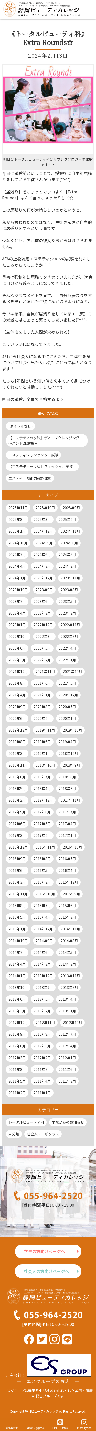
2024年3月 (42, 566)
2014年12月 (43, 928)
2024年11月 (70, 531)
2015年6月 (67, 905)
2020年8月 (42, 706)
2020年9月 (17, 706)
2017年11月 (70, 800)
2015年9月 (71, 893)
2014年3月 (42, 964)
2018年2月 (17, 800)
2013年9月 (44, 987)
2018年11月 (18, 765)
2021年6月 (42, 683)
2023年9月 (44, 589)
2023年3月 (42, 613)
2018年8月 (17, 776)
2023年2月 (67, 613)
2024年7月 (17, 554)
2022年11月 (70, 624)
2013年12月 (43, 975)
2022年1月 (67, 659)
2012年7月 (67, 1034)
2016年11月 (45, 847)
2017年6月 (17, 823)
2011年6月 (67, 1069)
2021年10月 (72, 671)
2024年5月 (67, 554)
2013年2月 (42, 1010)
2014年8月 (69, 940)
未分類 (13, 1133)
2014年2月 (67, 964)
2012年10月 (72, 1022)
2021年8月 (17, 683)
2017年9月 (17, 811)
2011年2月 (17, 1092)
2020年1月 (67, 718)
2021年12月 (18, 671)
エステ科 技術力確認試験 (29, 478)
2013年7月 (69, 987)
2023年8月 (69, 589)
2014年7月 (17, 952)
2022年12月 (43, 624)
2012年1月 (67, 1057)
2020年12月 (68, 694)
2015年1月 (17, 928)
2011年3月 (67, 1081)
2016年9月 (17, 858)
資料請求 (12, 1428)
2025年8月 (17, 519)
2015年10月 (45, 893)
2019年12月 (18, 730)
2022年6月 (17, 648)
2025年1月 (17, 531)
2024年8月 (69, 542)
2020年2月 (42, 718)
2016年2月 (42, 882)
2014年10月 (18, 940)
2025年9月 (71, 507)
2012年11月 (45, 1022)
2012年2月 (42, 1057)
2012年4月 (67, 1045)
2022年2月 (42, 659)
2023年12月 (43, 577)
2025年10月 (45, 507)
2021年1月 (42, 694)
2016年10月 (72, 847)
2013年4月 (67, 999)
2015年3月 (67, 917)
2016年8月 (42, 858)
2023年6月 (42, 601)
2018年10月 (45, 765)
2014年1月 (17, 975)
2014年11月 (70, 928)
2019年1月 (42, 753)
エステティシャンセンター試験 (33, 454)
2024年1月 (17, 577)
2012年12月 (18, 1022)
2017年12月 (43, 800)
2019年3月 (17, 753)
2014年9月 (44, 940)
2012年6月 (17, 1045)
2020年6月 (17, 718)
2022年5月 (42, 648)
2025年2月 (67, 519)
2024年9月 (44, 542)
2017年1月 (67, 835)
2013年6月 (17, 999)
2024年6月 (42, 554)
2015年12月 (68, 882)
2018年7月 (42, 776)
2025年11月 (18, 507)
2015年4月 (42, 917)
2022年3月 (17, 659)
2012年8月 (42, 1034)
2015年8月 (17, 905)
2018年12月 (68, 753)
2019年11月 (45, 730)
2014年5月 (67, 952)
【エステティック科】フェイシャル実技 (42, 466)
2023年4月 (17, 613)
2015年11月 (18, 893)
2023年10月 (18, 589)
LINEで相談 (60, 1428)
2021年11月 (45, 671)
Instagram (84, 1428)
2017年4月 (67, 823)
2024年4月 (17, 566)
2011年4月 (42, 1081)
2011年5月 (17, 1081)
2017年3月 (17, 835)
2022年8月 (44, 636)
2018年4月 (42, 788)
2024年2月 (67, 566)
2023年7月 (17, 601)
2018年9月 (71, 765)
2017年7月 (67, 811)
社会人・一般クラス (43, 1133)
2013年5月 (42, 999)
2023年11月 (70, 577)
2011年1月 (42, 1092)
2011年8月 (17, 1069)
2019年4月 (67, 741)
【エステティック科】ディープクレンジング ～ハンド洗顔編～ (45, 440)
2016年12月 (18, 847)
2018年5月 (17, 788)
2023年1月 (17, 624)
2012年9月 (17, 1034)
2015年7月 (42, 905)
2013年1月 (67, 1010)
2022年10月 (18, 636)
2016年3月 (17, 882)
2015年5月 (17, 917)
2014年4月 (17, 964)
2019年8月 (17, 741)
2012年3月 (17, 1057)
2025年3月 (42, 519)
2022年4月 (67, 648)
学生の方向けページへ (44, 1251)
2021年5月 (67, 683)
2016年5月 (42, 870)
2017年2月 (42, 835)
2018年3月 (67, 788)
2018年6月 (67, 776)
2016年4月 (67, 870)
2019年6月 (42, 741)
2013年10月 (18, 987)
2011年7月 (42, 1069)
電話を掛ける (36, 1428)
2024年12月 (43, 531)
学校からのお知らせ (68, 1122)
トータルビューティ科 (26, 1122)
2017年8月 (42, 811)
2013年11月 (70, 975)
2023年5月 (67, 601)
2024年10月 (18, 542)
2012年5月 (42, 1045)
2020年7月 (67, 706)
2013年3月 (17, 1010)
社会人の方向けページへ (46, 1271)
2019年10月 (72, 730)
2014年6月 (42, 952)
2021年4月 (17, 694)
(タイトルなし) (20, 426)
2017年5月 (42, 823)
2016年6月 (17, 870)
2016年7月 (67, 858)
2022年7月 (69, 636)
